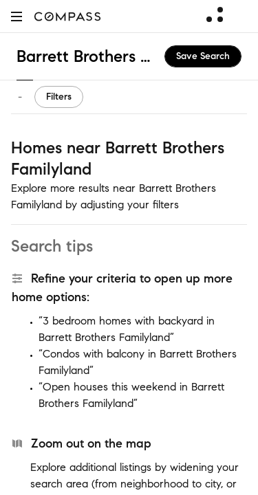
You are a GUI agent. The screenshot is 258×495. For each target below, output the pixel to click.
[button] (16, 16)
